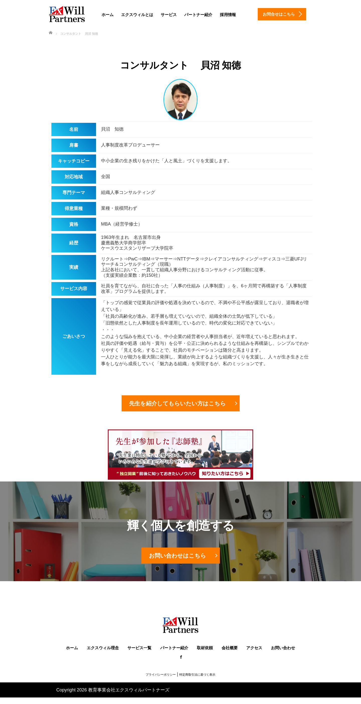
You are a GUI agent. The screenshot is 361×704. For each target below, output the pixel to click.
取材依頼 (205, 648)
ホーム (108, 15)
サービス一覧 (139, 648)
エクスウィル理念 (103, 648)
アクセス (254, 648)
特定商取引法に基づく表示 (197, 674)
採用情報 (228, 15)
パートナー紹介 (198, 15)
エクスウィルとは (137, 15)
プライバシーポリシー (161, 674)
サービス (169, 15)
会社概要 (230, 648)
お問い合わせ (283, 648)
